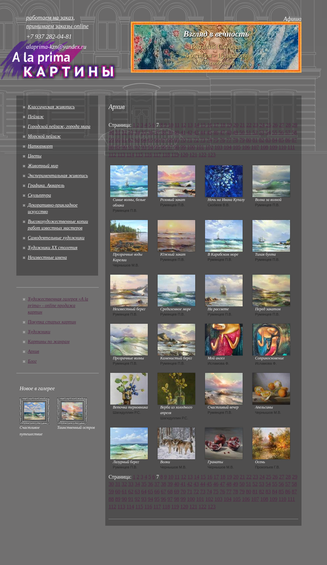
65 (150, 140)
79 (242, 140)
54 (268, 132)
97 (170, 147)
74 (209, 140)
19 (229, 125)
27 (281, 125)
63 (137, 140)
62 (130, 140)
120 (184, 154)
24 (262, 125)
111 (291, 147)
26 (275, 125)
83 (268, 140)
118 (166, 154)
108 (264, 147)
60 (117, 140)
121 (193, 154)
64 (143, 140)
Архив (33, 351)
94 (150, 147)
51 (248, 132)
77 (229, 140)
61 (124, 140)
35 (143, 132)
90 (124, 147)
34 (137, 132)
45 (209, 132)
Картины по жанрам (48, 341)
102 (209, 147)
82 (261, 140)
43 (196, 132)
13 (190, 125)
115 (139, 154)
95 (157, 147)
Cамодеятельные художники (56, 237)
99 (183, 147)
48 (229, 132)
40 (176, 132)
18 (222, 125)
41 (183, 132)
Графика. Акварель (46, 185)
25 (268, 125)
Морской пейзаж (44, 136)
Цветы (35, 156)
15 (203, 125)
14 (196, 125)
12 (183, 125)
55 (274, 132)
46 (215, 132)
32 (124, 132)
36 (150, 132)
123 (211, 154)
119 (175, 154)
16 (209, 125)
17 (216, 125)
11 (177, 125)
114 (130, 154)
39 (170, 132)
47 (222, 132)
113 (121, 154)
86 (287, 140)
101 (200, 147)
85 (281, 140)
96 (163, 147)
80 (248, 140)
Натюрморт (40, 146)
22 (248, 125)
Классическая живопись (51, 106)
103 (218, 147)
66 (157, 140)
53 (261, 132)
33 (130, 132)
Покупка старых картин (52, 321)
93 (143, 147)
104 (228, 147)
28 (288, 125)
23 (255, 125)
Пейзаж (36, 116)
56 (281, 132)
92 (137, 147)
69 (176, 140)
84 (274, 140)
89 (117, 147)
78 (235, 140)
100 (191, 147)
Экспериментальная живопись (58, 175)
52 (255, 132)
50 (242, 132)
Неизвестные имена (47, 257)
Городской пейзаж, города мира (59, 126)
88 (111, 147)
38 (163, 132)
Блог (32, 361)
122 (202, 154)
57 (287, 132)
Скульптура (39, 195)
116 (148, 154)
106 (246, 147)
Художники (39, 331)
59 (111, 140)
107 (255, 147)
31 (117, 132)
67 (163, 140)
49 (235, 132)
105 (237, 147)
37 (157, 132)
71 (189, 140)
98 (176, 147)
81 (255, 140)
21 (242, 125)
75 (215, 140)
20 (235, 125)
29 (294, 125)
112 (112, 154)
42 (189, 132)
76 (222, 140)
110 (282, 147)
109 (273, 147)
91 (130, 147)
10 (170, 125)
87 (294, 140)
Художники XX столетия (52, 247)
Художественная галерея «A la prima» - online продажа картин (58, 306)
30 (111, 132)
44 (202, 132)
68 (170, 140)
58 (294, 132)
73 (202, 140)
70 (183, 140)
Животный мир (43, 165)
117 (157, 154)
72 (196, 140)
